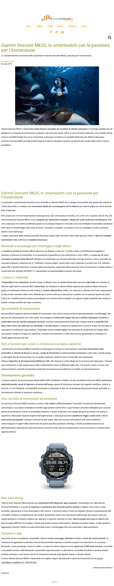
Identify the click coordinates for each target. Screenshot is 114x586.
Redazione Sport (7, 61)
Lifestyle (73, 26)
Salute (60, 26)
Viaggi (40, 26)
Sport (29, 26)
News (84, 26)
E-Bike (50, 26)
